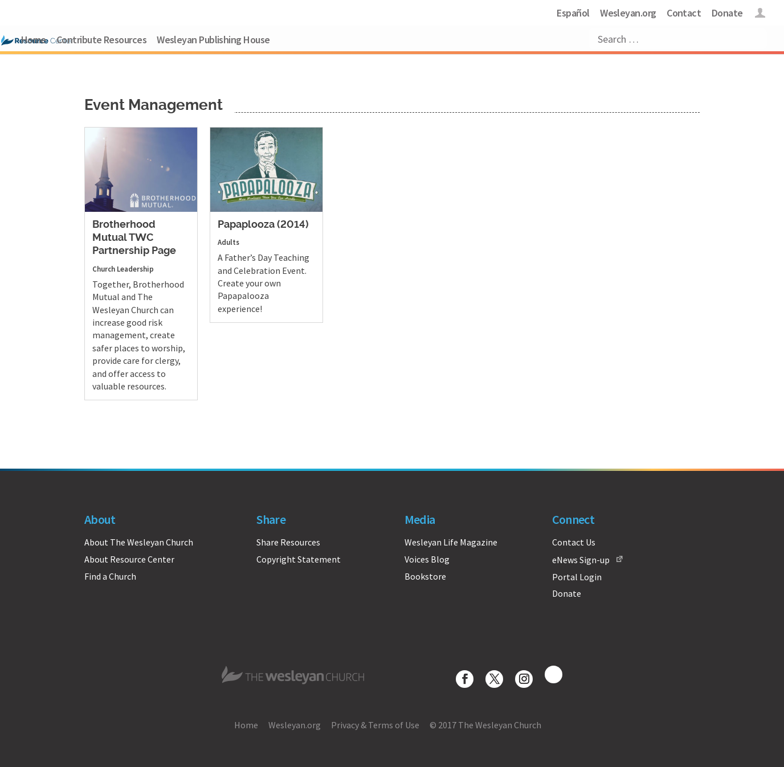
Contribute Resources (101, 39)
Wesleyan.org (628, 12)
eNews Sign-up (581, 559)
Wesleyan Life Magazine (451, 542)
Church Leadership (123, 269)
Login (760, 14)
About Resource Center (129, 559)
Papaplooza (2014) (263, 225)
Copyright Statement (298, 559)
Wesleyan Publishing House (213, 39)
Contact (684, 12)
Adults (228, 242)
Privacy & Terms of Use (375, 725)
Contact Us (573, 542)
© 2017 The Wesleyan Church (485, 725)
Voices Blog (427, 559)
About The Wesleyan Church (138, 542)
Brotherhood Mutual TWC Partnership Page (134, 238)
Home (33, 39)
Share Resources (288, 542)
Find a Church (110, 576)
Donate (727, 12)
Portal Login (577, 577)
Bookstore (425, 576)
